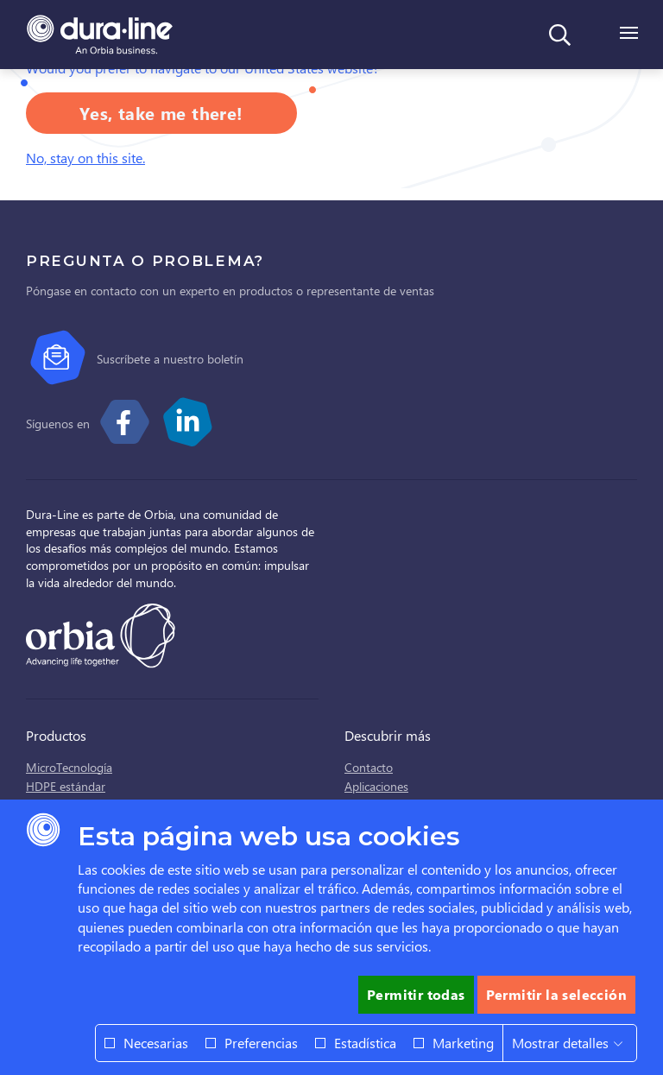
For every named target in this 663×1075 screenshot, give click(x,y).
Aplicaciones (376, 786)
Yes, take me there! (161, 112)
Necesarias (155, 1043)
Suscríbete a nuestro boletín (170, 359)
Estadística (365, 1043)
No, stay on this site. (85, 158)
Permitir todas (416, 994)
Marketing (463, 1043)
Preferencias (261, 1043)
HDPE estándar (65, 786)
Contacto (368, 767)
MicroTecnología (69, 767)
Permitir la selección (556, 994)
